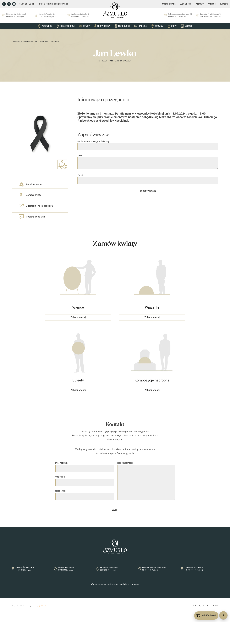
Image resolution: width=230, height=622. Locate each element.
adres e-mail (84, 493)
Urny (172, 26)
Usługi (186, 26)
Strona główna (169, 4)
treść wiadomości (146, 481)
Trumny (157, 26)
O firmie (212, 4)
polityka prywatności (129, 584)
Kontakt (224, 4)
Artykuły (200, 4)
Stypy (84, 26)
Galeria (140, 26)
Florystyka (102, 26)
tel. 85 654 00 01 (26, 4)
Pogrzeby (45, 26)
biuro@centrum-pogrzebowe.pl (53, 4)
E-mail (147, 178)
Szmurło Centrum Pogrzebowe (25, 41)
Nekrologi (122, 26)
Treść (147, 162)
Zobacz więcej (78, 317)
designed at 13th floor (19, 606)
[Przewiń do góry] (223, 615)
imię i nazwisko (84, 465)
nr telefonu (84, 479)
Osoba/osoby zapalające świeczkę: (147, 144)
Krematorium (65, 26)
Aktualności (185, 4)
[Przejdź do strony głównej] (115, 10)
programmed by (37, 606)
